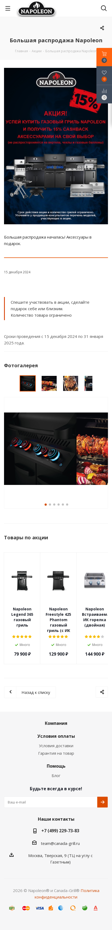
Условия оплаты (56, 736)
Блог (56, 775)
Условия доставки (56, 745)
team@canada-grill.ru (60, 843)
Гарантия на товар (56, 753)
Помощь (56, 766)
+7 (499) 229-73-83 (60, 831)
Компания (56, 723)
